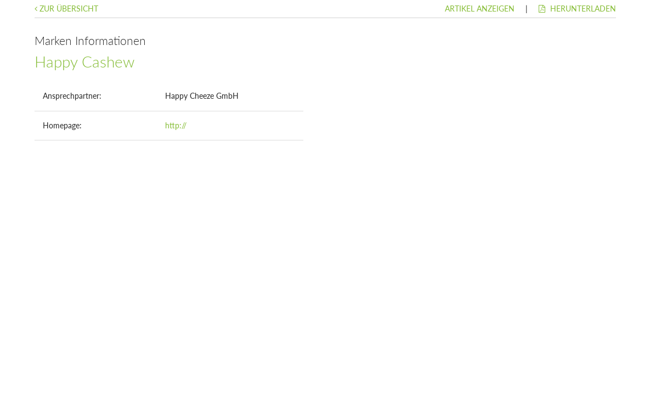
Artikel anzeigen (480, 8)
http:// (175, 125)
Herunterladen (577, 8)
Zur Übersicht (66, 8)
